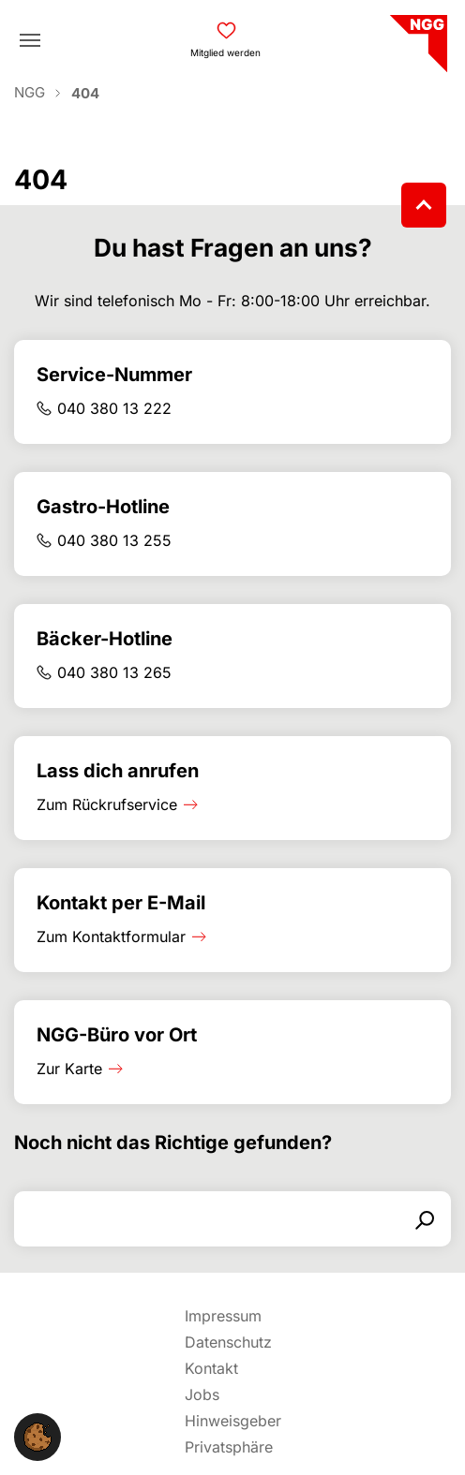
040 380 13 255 (114, 540)
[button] (37, 1435)
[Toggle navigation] (30, 40)
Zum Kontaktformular (111, 936)
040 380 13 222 (114, 408)
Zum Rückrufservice (107, 804)
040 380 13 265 (114, 672)
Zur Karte (69, 1068)
